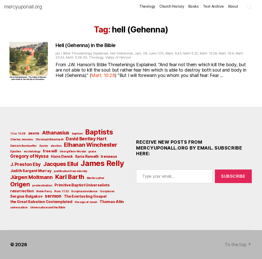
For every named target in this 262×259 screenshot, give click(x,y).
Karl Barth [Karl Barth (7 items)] (69, 177)
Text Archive (213, 6)
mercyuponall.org (23, 6)
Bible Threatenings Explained (85, 53)
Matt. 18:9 (226, 53)
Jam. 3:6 (141, 53)
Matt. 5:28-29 (76, 57)
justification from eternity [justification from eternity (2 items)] (70, 171)
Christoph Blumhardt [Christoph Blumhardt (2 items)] (49, 139)
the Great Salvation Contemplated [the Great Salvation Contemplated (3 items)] (41, 201)
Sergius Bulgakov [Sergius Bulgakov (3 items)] (26, 196)
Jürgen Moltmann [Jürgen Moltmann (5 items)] (31, 177)
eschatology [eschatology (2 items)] (32, 151)
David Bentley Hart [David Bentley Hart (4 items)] (86, 138)
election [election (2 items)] (56, 146)
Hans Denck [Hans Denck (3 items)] (62, 156)
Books (193, 6)
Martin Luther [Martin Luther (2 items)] (96, 178)
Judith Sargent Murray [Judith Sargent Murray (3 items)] (30, 170)
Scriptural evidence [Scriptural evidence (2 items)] (84, 191)
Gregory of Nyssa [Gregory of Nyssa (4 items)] (29, 156)
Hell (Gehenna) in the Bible (85, 45)
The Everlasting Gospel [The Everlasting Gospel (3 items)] (85, 196)
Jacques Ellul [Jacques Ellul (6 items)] (60, 164)
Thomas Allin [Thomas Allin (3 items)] (112, 201)
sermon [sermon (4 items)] (53, 196)
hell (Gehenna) (121, 53)
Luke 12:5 (156, 53)
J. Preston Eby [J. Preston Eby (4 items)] (25, 164)
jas (58, 53)
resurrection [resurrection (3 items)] (22, 191)
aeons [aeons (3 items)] (34, 133)
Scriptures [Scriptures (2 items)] (107, 191)
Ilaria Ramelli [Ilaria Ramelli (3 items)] (86, 156)
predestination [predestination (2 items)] (42, 185)
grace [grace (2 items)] (92, 151)
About (233, 6)
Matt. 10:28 (208, 53)
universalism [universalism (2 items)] (19, 207)
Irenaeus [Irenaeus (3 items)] (109, 156)
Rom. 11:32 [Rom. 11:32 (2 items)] (61, 191)
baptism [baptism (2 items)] (77, 133)
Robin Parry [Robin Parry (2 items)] (44, 191)
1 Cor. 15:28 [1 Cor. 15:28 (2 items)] (18, 133)
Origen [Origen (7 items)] (20, 184)
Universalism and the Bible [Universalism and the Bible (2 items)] (47, 207)
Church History (171, 6)
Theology (147, 6)
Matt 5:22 (190, 53)
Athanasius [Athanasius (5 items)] (55, 133)
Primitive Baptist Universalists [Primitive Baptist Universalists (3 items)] (82, 185)
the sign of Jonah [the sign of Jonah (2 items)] (86, 202)
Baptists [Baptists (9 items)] (99, 132)
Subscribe (233, 176)
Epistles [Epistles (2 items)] (15, 151)
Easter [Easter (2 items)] (43, 146)
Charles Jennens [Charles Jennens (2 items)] (21, 139)
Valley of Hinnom (118, 57)
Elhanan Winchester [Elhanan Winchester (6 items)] (90, 144)
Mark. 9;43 (173, 53)
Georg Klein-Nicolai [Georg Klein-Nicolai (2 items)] (73, 151)
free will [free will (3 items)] (50, 151)
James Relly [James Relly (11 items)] (102, 163)
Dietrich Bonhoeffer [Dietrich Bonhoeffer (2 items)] (23, 146)
